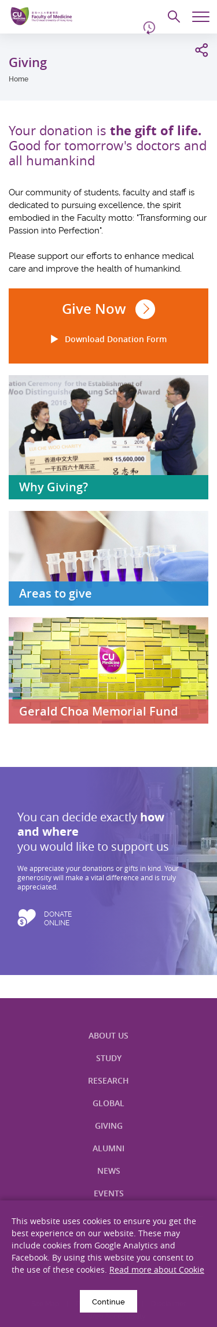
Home (18, 79)
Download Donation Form (108, 339)
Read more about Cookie (156, 1269)
